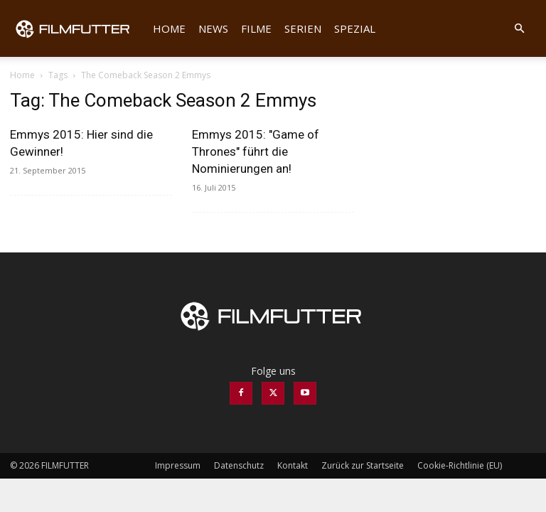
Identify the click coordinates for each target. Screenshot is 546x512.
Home (169, 28)
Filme (256, 28)
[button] (519, 29)
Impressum (177, 465)
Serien (302, 28)
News (213, 28)
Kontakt (292, 465)
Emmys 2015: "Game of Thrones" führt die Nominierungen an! (255, 151)
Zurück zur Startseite (362, 465)
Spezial (354, 28)
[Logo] (78, 28)
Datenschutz (239, 465)
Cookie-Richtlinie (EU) (459, 465)
